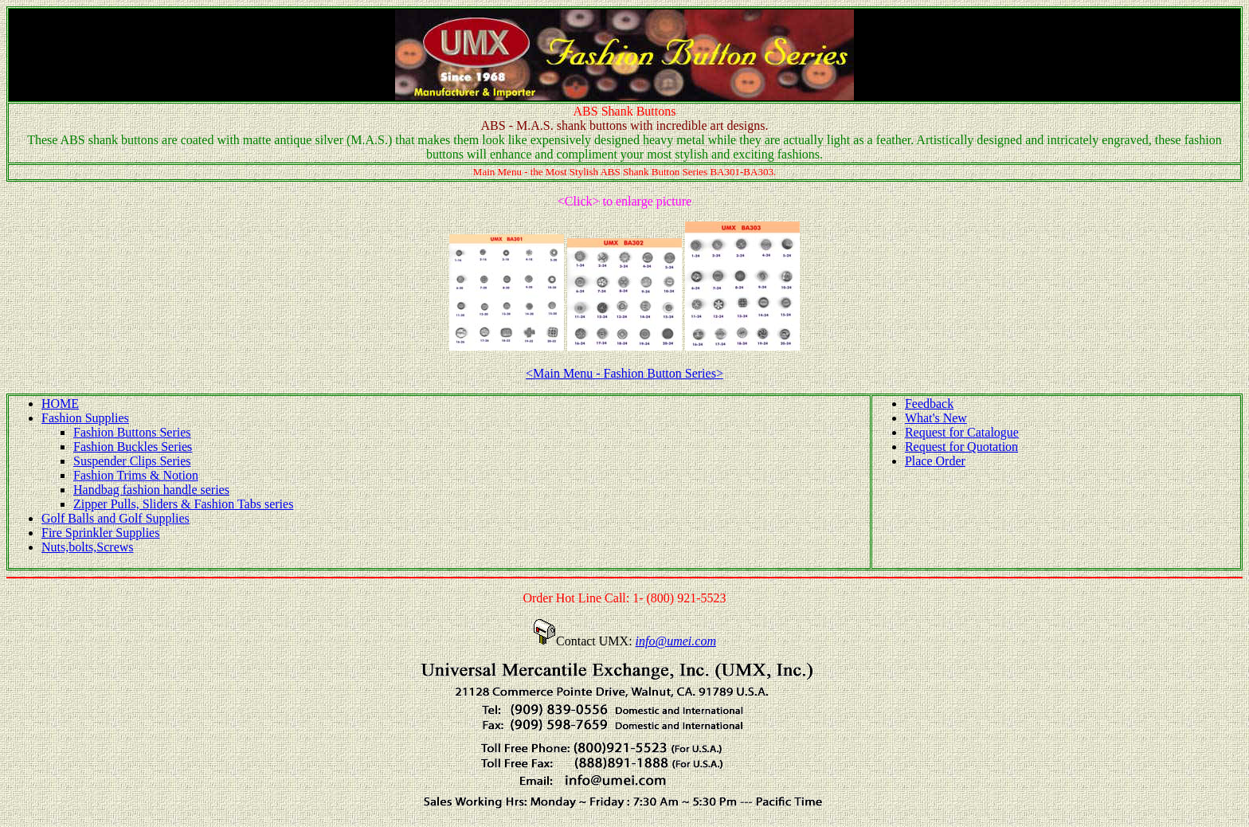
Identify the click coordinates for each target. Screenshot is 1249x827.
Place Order (935, 461)
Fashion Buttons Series (132, 432)
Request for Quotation (961, 446)
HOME (60, 403)
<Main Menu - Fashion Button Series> (624, 373)
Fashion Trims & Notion (135, 475)
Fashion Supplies (85, 418)
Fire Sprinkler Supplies (100, 532)
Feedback (929, 403)
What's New (936, 418)
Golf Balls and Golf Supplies (115, 518)
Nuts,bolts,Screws (87, 547)
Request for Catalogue (962, 432)
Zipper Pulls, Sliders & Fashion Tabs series (183, 504)
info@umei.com (676, 641)
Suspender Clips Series (132, 461)
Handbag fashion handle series (151, 489)
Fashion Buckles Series (132, 446)
